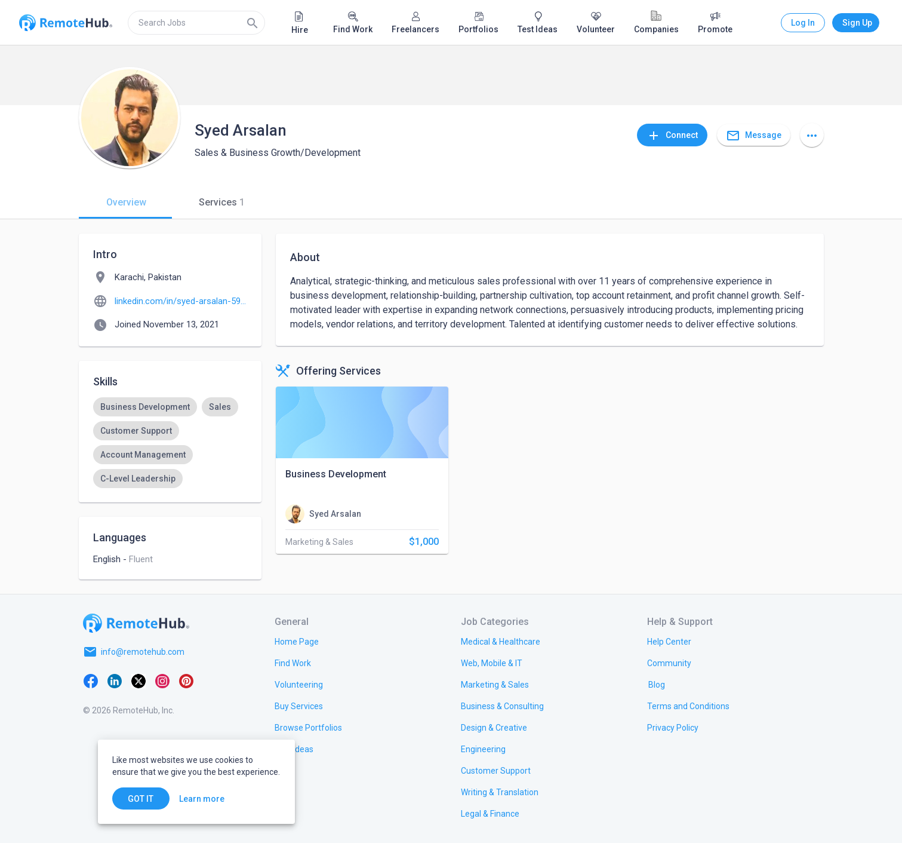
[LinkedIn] (115, 680)
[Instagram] (162, 680)
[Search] (252, 23)
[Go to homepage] (136, 623)
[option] (145, 406)
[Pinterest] (186, 680)
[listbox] (170, 443)
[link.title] (296, 641)
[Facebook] (91, 680)
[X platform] (138, 680)
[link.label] (669, 641)
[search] (196, 22)
